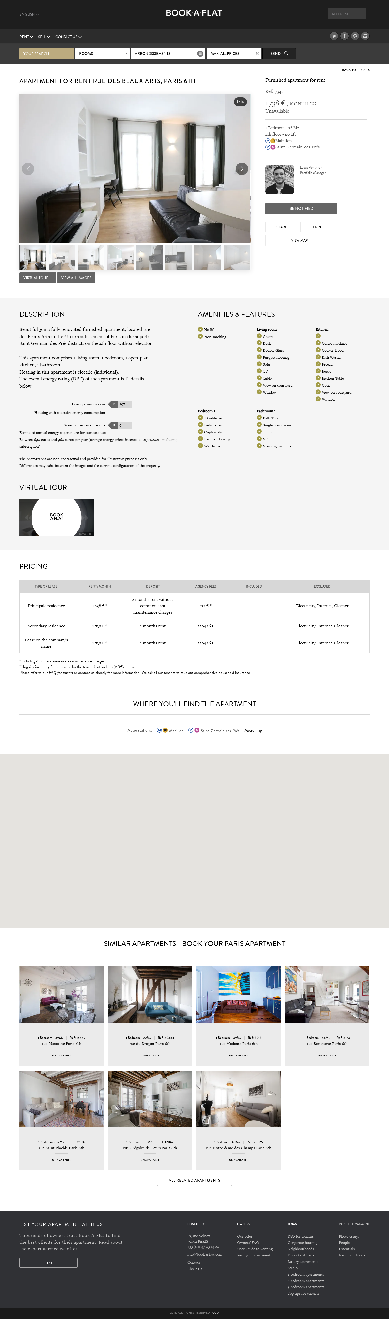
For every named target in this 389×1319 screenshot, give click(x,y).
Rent (26, 36)
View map (299, 240)
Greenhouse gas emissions (84, 425)
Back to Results (356, 70)
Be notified (301, 208)
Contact (193, 1262)
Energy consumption (88, 404)
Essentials (347, 1248)
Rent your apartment (253, 1255)
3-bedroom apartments (306, 1286)
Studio (293, 1267)
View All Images (76, 278)
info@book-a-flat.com (204, 1254)
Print (318, 227)
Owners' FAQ (248, 1242)
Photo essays (349, 1236)
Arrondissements (152, 53)
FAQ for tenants (301, 1236)
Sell (44, 36)
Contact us (68, 36)
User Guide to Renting (255, 1248)
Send (279, 53)
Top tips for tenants (303, 1293)
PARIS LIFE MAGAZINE (354, 1224)
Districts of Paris (301, 1255)
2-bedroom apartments (306, 1280)
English (29, 14)
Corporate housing (302, 1242)
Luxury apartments (303, 1261)
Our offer (244, 1236)
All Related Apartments (194, 1180)
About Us (194, 1268)
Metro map (253, 730)
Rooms (86, 53)
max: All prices (225, 53)
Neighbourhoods (301, 1248)
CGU (215, 1312)
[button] (242, 169)
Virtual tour (36, 278)
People (344, 1242)
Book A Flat (194, 16)
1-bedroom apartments (306, 1274)
